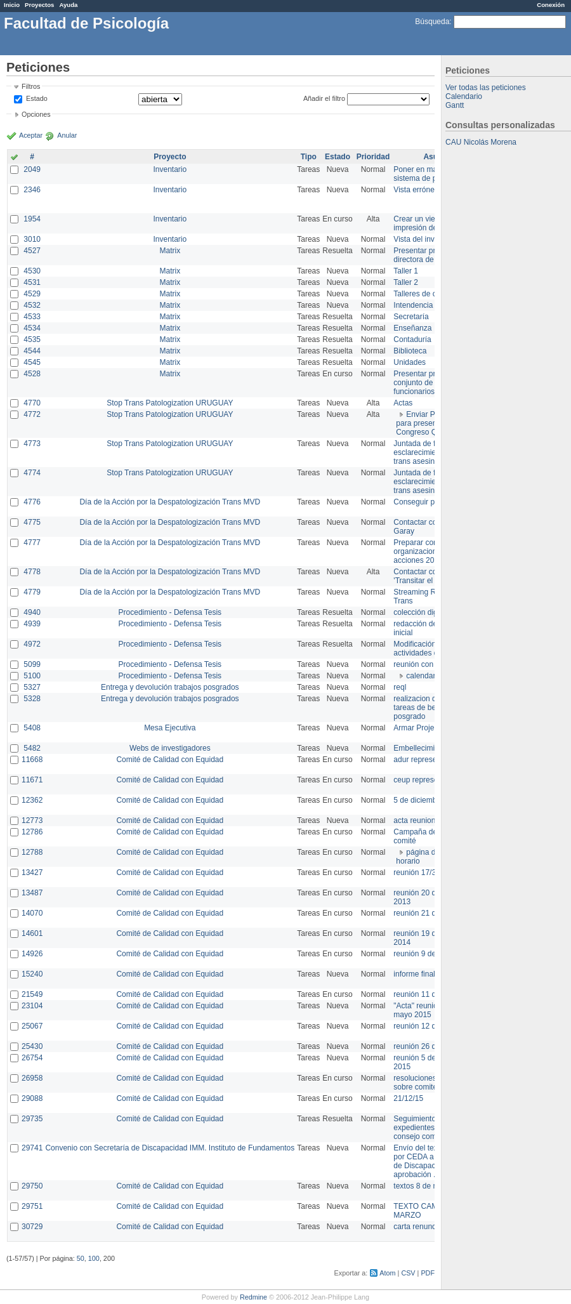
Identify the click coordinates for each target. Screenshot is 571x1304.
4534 (32, 328)
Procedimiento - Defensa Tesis (170, 612)
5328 (32, 698)
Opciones (36, 114)
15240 (32, 974)
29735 (32, 1118)
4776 (32, 501)
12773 (32, 820)
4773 (32, 443)
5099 (32, 664)
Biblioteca (409, 350)
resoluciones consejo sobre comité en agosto (433, 1082)
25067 (32, 1026)
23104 (32, 1005)
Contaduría (412, 339)
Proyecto (170, 156)
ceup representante (426, 779)
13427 (32, 872)
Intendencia (413, 305)
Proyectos (39, 4)
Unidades (409, 362)
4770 (32, 402)
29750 (32, 1186)
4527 (32, 250)
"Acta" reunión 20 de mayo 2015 (428, 1010)
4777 (32, 542)
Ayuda (68, 4)
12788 (32, 852)
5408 (32, 727)
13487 (32, 892)
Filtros (31, 86)
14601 (32, 933)
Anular (67, 135)
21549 (32, 994)
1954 (32, 218)
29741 (32, 1147)
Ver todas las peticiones (485, 87)
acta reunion (414, 820)
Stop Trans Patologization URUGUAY (170, 402)
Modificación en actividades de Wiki (426, 648)
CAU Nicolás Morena (480, 142)
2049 (32, 169)
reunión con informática (433, 664)
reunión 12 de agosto (429, 1026)
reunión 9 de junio (423, 953)
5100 (32, 675)
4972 (32, 644)
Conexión (551, 4)
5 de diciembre (418, 800)
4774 (32, 472)
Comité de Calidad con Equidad (169, 759)
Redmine (253, 1297)
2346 (32, 189)
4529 (32, 293)
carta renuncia (417, 1226)
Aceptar (31, 135)
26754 (32, 1057)
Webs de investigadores (170, 748)
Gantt (454, 105)
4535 (32, 339)
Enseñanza (412, 328)
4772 (32, 414)
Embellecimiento (421, 748)
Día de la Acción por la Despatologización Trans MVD (169, 501)
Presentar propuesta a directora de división (431, 255)
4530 (32, 271)
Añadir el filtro (324, 98)
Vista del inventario (425, 239)
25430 (32, 1046)
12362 (32, 800)
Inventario (170, 169)
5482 (32, 748)
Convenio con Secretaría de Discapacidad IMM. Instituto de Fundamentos (169, 1147)
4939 (32, 623)
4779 (32, 592)
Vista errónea (415, 189)
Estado (37, 98)
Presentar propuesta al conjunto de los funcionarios (431, 382)
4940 (32, 612)
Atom (387, 1273)
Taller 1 (405, 271)
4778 (32, 571)
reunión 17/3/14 (419, 872)
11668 (32, 759)
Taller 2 (405, 282)
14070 (32, 913)
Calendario (463, 96)
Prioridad (373, 156)
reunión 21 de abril (424, 913)
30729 (32, 1226)
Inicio (12, 4)
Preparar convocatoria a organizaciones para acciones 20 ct (434, 551)
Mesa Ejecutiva (169, 727)
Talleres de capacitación (434, 293)
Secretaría (410, 316)
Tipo (309, 156)
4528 (32, 373)
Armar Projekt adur (425, 727)
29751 (32, 1206)
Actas (402, 402)
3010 (32, 239)
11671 (32, 779)
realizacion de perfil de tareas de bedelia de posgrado (431, 707)
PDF (428, 1273)
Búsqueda (432, 21)
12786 (32, 831)
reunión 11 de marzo (428, 994)
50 (80, 1258)
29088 (32, 1098)
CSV (408, 1273)
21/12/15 (408, 1098)
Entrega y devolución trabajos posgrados (170, 687)
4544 (32, 350)
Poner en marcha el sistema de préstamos (430, 174)
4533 (32, 316)
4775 (32, 522)
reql (399, 687)
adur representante (425, 759)
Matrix (169, 250)
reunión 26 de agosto (429, 1046)
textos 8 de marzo (423, 1186)
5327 (32, 687)
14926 (32, 953)
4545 (32, 362)
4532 (32, 305)
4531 (32, 282)
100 (94, 1258)
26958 (32, 1078)
